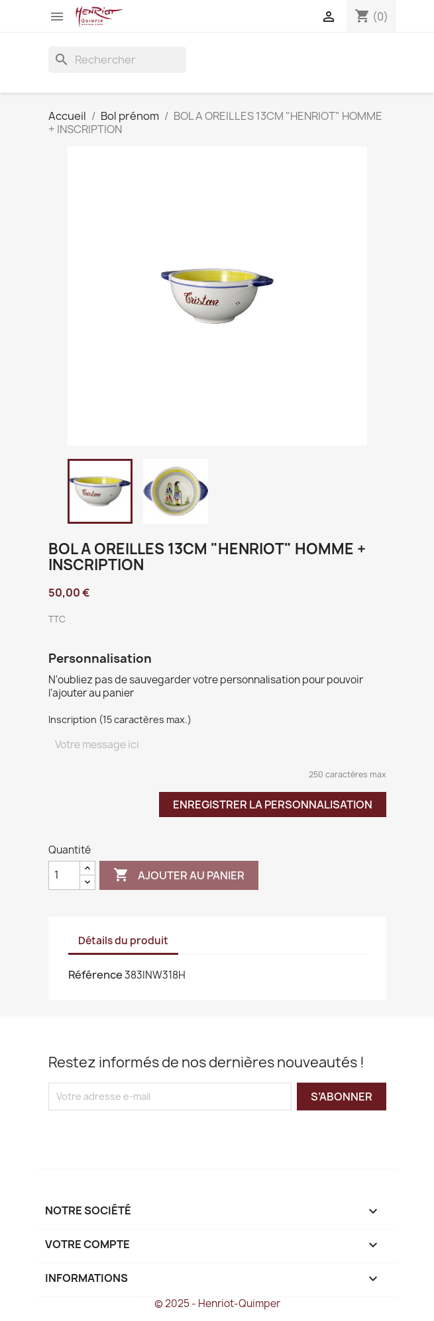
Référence (95, 974)
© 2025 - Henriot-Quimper (217, 1303)
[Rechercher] (117, 59)
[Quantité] (64, 875)
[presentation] (159, 1136)
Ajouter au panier (178, 875)
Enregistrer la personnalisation (272, 804)
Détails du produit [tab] (123, 941)
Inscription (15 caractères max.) (119, 719)
